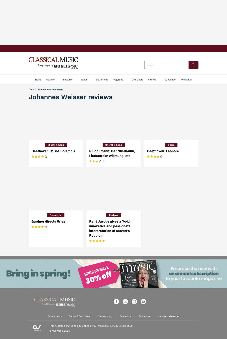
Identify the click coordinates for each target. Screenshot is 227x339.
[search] (193, 65)
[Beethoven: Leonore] (171, 122)
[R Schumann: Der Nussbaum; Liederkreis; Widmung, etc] (114, 122)
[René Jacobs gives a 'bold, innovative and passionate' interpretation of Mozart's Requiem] (114, 192)
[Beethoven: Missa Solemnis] (56, 122)
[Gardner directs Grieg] (56, 192)
